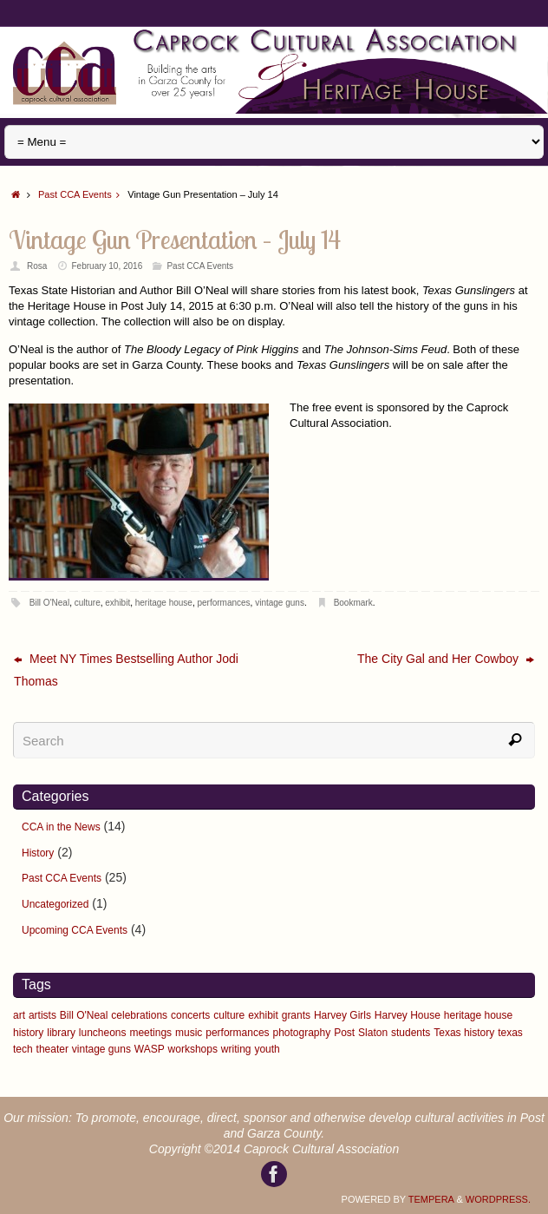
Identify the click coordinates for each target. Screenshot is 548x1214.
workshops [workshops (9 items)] (193, 1049)
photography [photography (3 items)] (302, 1033)
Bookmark (353, 602)
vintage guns (279, 602)
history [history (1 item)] (28, 1033)
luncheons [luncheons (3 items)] (103, 1033)
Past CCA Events (82, 194)
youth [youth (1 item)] (266, 1049)
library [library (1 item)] (61, 1033)
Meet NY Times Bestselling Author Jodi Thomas (126, 670)
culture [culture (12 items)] (229, 1015)
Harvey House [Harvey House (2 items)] (407, 1015)
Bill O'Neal (49, 602)
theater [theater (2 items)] (52, 1049)
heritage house (163, 602)
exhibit (117, 602)
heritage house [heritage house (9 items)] (478, 1015)
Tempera (431, 1199)
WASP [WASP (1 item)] (149, 1049)
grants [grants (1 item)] (296, 1015)
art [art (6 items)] (19, 1015)
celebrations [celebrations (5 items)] (139, 1015)
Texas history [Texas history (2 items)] (464, 1033)
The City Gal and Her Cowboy (445, 659)
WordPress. (498, 1199)
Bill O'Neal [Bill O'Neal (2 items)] (84, 1015)
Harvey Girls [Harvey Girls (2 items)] (342, 1015)
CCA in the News (61, 827)
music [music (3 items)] (188, 1033)
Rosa (37, 266)
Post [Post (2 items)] (344, 1033)
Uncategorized (55, 904)
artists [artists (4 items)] (42, 1015)
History (38, 853)
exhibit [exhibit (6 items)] (263, 1015)
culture (88, 602)
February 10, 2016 (107, 266)
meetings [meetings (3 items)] (150, 1033)
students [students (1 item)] (410, 1033)
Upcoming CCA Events (74, 930)
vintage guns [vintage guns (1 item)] (101, 1049)
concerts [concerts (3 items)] (190, 1015)
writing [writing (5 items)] (236, 1049)
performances (223, 602)
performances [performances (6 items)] (237, 1033)
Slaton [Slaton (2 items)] (373, 1033)
